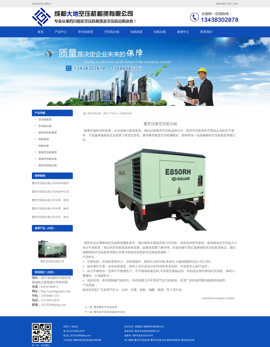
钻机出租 (160, 31)
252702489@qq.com (53, 304)
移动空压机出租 (47, 165)
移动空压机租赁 (47, 132)
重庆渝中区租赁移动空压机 (109, 311)
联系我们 (206, 31)
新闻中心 (183, 31)
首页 (41, 31)
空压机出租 (111, 31)
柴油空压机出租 (47, 158)
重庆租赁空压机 (159, 135)
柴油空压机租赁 (47, 152)
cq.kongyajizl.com (221, 298)
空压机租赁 (85, 31)
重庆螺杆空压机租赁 (105, 307)
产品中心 (61, 31)
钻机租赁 (137, 31)
